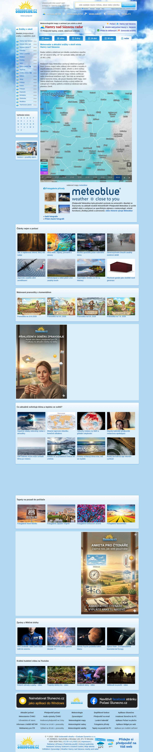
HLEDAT (128, 5)
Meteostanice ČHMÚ (27, 716)
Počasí (112, 24)
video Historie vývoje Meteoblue (119, 211)
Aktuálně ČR (54, 14)
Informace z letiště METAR (27, 724)
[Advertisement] (76, 479)
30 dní (108, 38)
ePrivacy (59, 744)
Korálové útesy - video (86, 685)
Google (97, 8)
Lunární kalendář (101, 720)
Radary (112, 14)
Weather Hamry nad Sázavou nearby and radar (80, 749)
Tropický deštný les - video (57, 685)
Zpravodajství (75, 14)
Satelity (126, 14)
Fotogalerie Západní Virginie (58, 524)
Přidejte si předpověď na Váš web (126, 743)
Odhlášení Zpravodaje (51, 749)
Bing (102, 8)
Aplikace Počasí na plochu (126, 720)
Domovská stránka (128, 31)
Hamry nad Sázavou (128, 24)
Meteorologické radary (77, 724)
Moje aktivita (89, 746)
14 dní (92, 38)
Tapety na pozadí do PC (101, 728)
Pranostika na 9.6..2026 (56, 316)
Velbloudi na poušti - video (117, 685)
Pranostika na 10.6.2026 (27, 316)
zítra (60, 38)
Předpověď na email (102, 716)
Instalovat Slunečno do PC (125, 716)
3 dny (76, 38)
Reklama (50, 744)
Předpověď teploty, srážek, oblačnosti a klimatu (61, 31)
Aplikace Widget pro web (126, 724)
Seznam (91, 8)
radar (125, 38)
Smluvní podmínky (86, 744)
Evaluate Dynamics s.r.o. (86, 737)
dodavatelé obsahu (66, 737)
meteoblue (83, 185)
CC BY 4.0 (67, 742)
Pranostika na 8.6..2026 (86, 316)
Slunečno (85, 8)
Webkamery (95, 14)
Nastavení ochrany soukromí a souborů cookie (64, 746)
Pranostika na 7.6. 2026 (116, 316)
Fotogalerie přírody (101, 724)
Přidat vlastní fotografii (54, 219)
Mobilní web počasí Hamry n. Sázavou (120, 27)
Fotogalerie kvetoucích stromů (89, 524)
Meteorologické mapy (77, 720)
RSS (75, 742)
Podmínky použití (70, 744)
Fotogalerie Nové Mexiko (27, 524)
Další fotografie (51, 216)
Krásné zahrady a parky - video (29, 685)
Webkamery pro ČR (27, 728)
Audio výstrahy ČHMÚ (52, 716)
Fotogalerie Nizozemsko (116, 524)
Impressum (85, 742)
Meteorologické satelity (77, 728)
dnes (45, 38)
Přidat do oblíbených (108, 31)
